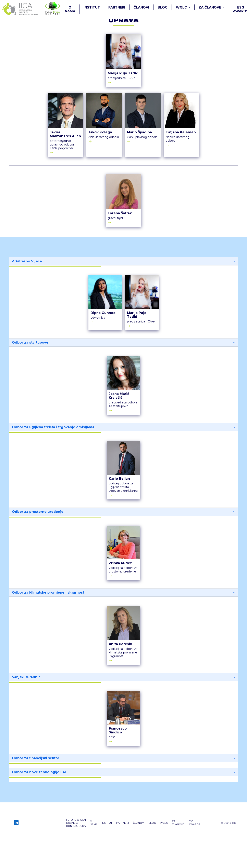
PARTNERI (116, 7)
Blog (163, 7)
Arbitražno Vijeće (27, 261)
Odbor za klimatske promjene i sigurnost (48, 592)
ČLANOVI (141, 7)
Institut (92, 7)
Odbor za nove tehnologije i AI (39, 772)
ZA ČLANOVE (178, 823)
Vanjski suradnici (26, 677)
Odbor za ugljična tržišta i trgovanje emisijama (53, 427)
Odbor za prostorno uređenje (37, 512)
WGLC (164, 822)
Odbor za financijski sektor (35, 758)
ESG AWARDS (194, 823)
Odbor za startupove (30, 342)
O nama (70, 9)
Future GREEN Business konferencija (76, 822)
